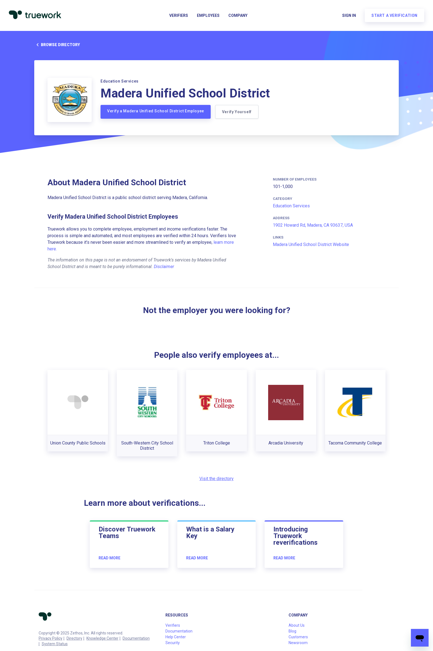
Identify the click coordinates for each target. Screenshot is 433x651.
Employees (208, 15)
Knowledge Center (102, 638)
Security (172, 643)
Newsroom (298, 643)
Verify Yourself (237, 112)
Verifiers (178, 15)
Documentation (136, 638)
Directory (74, 638)
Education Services (291, 205)
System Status (55, 644)
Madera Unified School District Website (311, 244)
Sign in (349, 15)
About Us (297, 625)
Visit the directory (216, 478)
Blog (292, 631)
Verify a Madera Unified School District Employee (155, 111)
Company (237, 15)
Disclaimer (164, 266)
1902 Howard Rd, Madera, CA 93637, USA (313, 225)
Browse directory (57, 44)
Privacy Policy (50, 638)
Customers (298, 637)
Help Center (175, 637)
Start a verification (394, 15)
